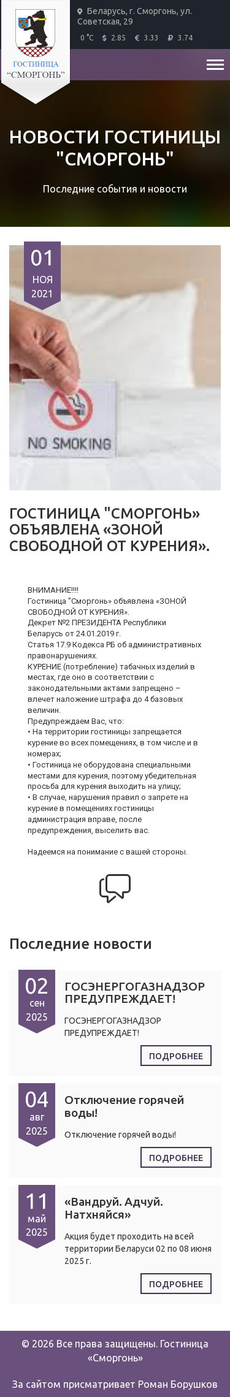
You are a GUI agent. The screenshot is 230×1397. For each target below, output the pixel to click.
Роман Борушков (178, 1384)
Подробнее (176, 1056)
